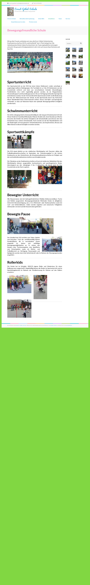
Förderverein (33, 22)
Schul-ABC (41, 18)
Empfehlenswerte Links (18, 22)
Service (68, 18)
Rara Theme (54, 325)
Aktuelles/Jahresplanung (27, 18)
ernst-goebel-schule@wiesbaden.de (18, 3)
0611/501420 (37, 3)
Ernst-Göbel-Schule (26, 9)
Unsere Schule (11, 18)
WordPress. (69, 325)
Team (60, 18)
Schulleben (51, 18)
